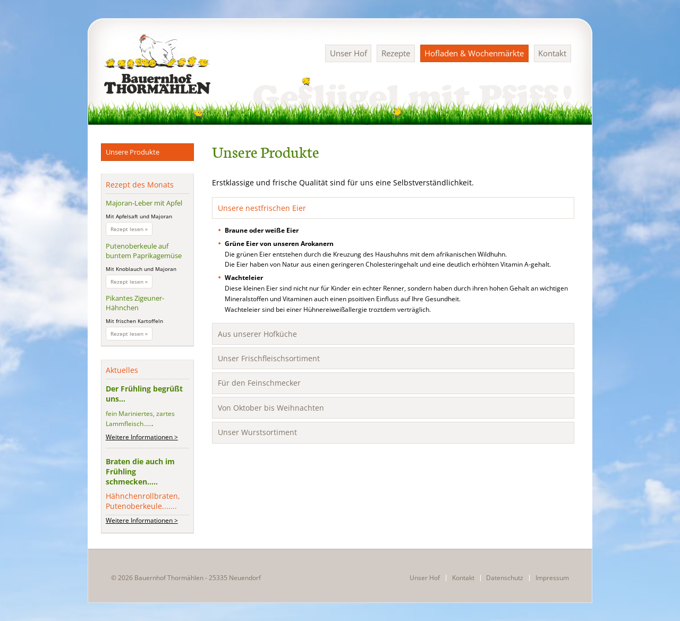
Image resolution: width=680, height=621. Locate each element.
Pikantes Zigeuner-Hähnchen (135, 302)
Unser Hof (348, 53)
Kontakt (552, 53)
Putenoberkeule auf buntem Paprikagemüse (144, 250)
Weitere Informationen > (142, 437)
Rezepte (395, 53)
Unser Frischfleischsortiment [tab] (269, 358)
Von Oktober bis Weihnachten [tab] (271, 408)
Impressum (552, 578)
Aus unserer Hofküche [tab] (257, 334)
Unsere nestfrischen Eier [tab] (262, 208)
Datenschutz (504, 578)
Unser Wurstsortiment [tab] (257, 432)
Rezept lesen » (131, 230)
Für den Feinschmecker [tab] (259, 383)
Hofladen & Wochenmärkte (474, 53)
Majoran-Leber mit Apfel (144, 203)
